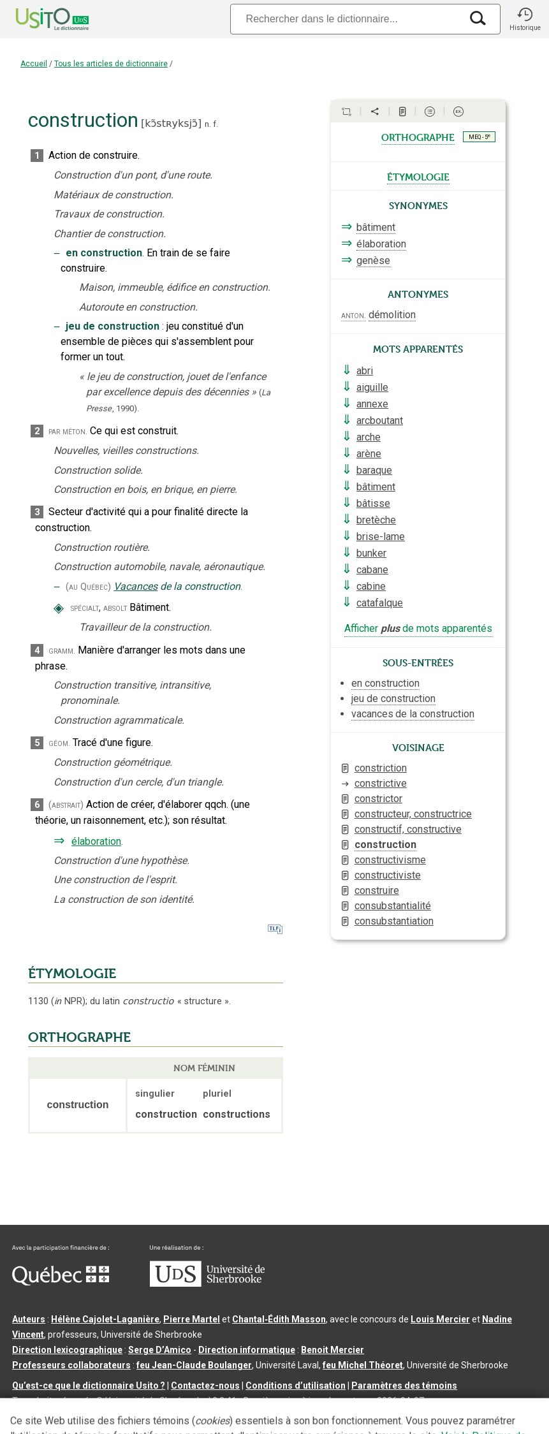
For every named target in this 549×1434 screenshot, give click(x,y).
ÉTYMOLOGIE (72, 973)
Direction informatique (246, 1350)
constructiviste (388, 875)
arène (368, 454)
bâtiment (375, 227)
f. (215, 124)
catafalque (379, 603)
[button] (525, 19)
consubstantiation (394, 921)
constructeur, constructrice (413, 814)
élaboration (96, 841)
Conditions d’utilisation (295, 1385)
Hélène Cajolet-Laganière (105, 1319)
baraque (374, 470)
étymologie (418, 176)
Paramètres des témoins (404, 1385)
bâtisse (373, 503)
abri (364, 371)
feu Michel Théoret (363, 1365)
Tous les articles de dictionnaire (111, 63)
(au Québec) (88, 587)
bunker (371, 553)
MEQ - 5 (479, 136)
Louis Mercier (440, 1319)
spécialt (85, 608)
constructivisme (390, 860)
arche (368, 437)
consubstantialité (393, 906)
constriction (381, 768)
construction (385, 844)
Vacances (135, 586)
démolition (392, 315)
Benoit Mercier (332, 1350)
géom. (59, 743)
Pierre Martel (191, 1319)
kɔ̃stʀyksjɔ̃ (171, 123)
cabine (371, 586)
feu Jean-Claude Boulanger (194, 1365)
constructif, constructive (408, 829)
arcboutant (379, 420)
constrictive (381, 783)
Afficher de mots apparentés (418, 628)
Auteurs (28, 1319)
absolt (115, 608)
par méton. (67, 431)
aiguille (372, 387)
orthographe (418, 136)
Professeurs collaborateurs (71, 1365)
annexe (372, 404)
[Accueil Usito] (38, 19)
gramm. (61, 650)
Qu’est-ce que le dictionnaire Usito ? (88, 1385)
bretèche (376, 520)
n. (208, 124)
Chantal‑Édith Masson (279, 1319)
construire (377, 890)
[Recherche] (345, 18)
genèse (373, 260)
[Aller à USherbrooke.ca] (207, 1283)
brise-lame (380, 536)
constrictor (378, 799)
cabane (372, 570)
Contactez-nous (205, 1385)
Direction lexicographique (67, 1350)
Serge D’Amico (159, 1350)
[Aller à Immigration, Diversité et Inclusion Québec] (60, 1282)
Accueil (33, 63)
